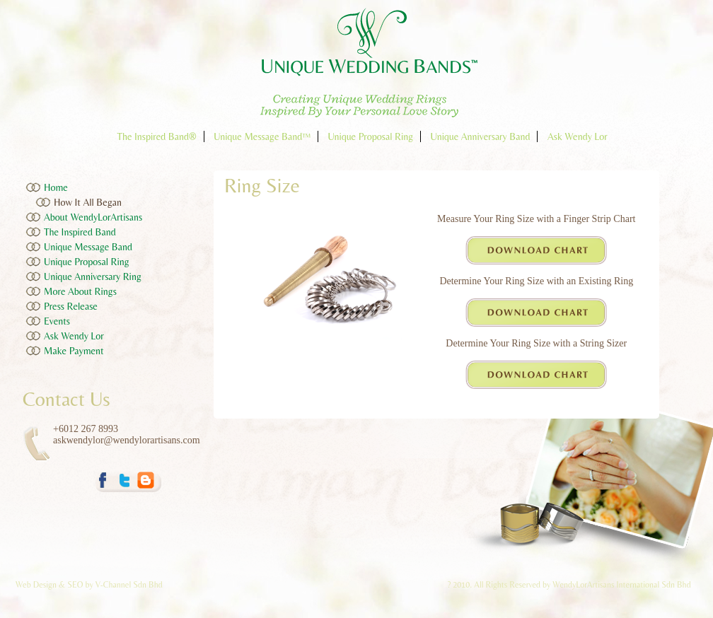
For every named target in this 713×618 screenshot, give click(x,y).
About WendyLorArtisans (93, 217)
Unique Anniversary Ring (92, 276)
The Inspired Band (80, 232)
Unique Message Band (88, 246)
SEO (75, 585)
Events (57, 321)
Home (56, 187)
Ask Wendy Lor (577, 136)
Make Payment (74, 350)
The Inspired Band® (156, 136)
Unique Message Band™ (262, 136)
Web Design (37, 585)
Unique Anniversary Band (481, 136)
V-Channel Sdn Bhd (129, 585)
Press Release (71, 306)
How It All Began (88, 202)
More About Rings (80, 291)
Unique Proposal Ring (370, 136)
